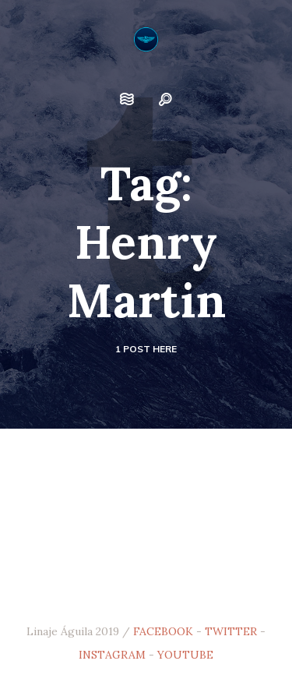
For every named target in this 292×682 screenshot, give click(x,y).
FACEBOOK (163, 631)
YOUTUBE (185, 655)
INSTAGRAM (112, 655)
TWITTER (231, 631)
